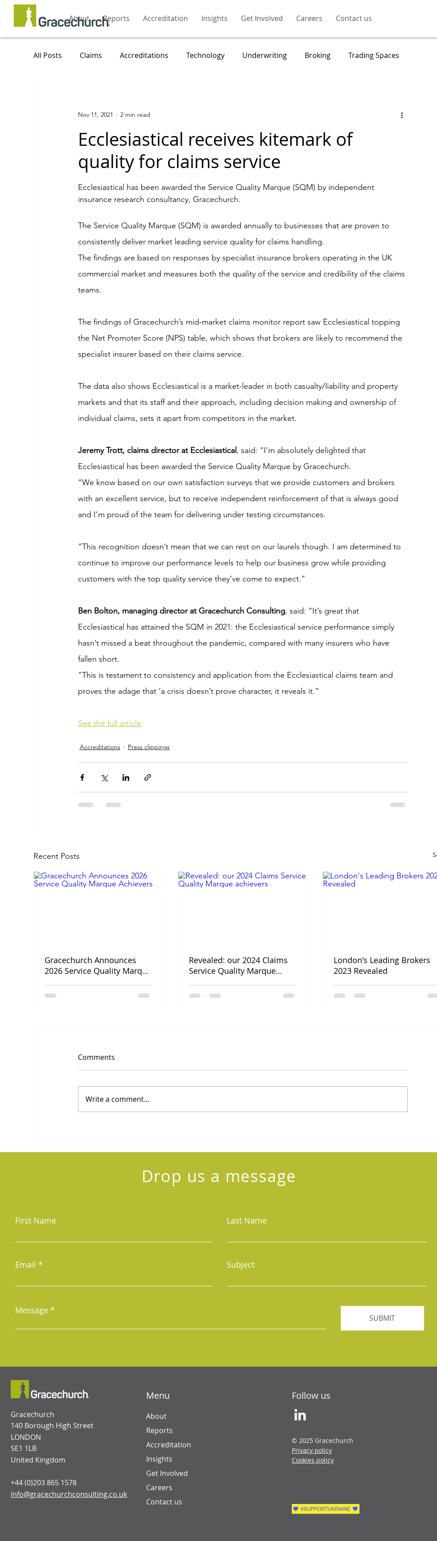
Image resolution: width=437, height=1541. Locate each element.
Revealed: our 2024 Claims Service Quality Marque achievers (238, 965)
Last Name (247, 1220)
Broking (318, 55)
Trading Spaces (373, 55)
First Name (35, 1220)
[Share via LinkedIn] (126, 777)
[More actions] (402, 114)
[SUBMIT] (382, 1318)
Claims (91, 55)
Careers (159, 1487)
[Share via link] (147, 777)
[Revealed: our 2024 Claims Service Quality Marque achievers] (242, 908)
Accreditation (168, 1445)
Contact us (164, 1502)
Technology (205, 55)
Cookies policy (313, 1460)
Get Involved (167, 1473)
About (156, 1416)
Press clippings (149, 747)
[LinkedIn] (300, 1414)
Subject (240, 1265)
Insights (159, 1459)
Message (31, 1310)
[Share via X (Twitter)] (104, 777)
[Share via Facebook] (82, 777)
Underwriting (264, 55)
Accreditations (144, 55)
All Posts (47, 55)
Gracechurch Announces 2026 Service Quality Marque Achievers (98, 965)
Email (25, 1265)
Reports (159, 1430)
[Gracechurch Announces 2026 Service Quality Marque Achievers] (98, 908)
